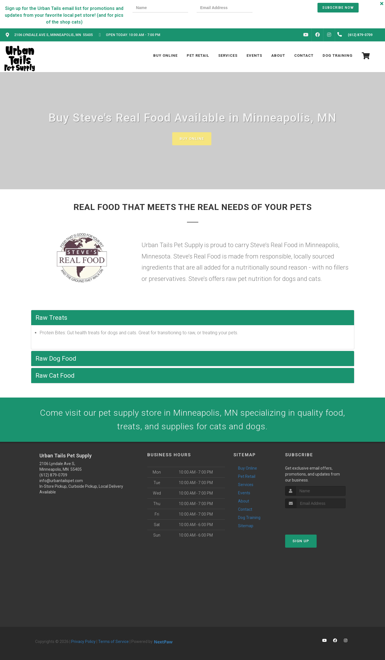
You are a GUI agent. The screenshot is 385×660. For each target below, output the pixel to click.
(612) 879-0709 (53, 475)
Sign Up (301, 541)
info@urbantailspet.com (61, 480)
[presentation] (280, 8)
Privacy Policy (83, 641)
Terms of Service (113, 641)
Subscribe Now (338, 8)
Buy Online (192, 138)
